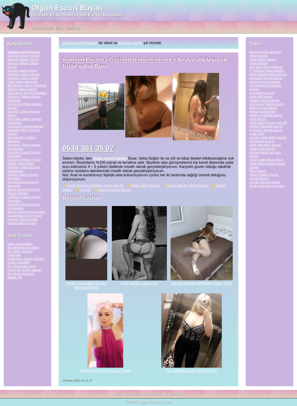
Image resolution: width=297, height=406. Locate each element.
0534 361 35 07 (88, 148)
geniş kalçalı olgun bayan (188, 185)
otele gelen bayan (145, 185)
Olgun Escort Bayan (67, 8)
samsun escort (130, 43)
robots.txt (154, 394)
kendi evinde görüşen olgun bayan (95, 185)
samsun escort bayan (80, 43)
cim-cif (85, 190)
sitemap (174, 394)
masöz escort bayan (114, 190)
